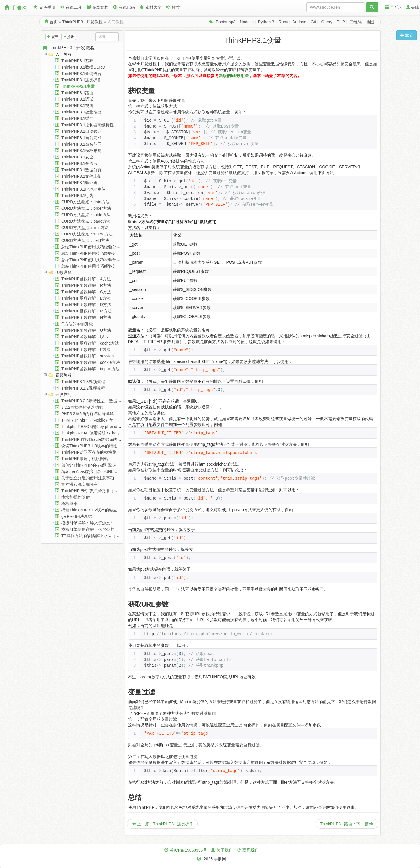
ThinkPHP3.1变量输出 (81, 112)
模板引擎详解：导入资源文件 (87, 523)
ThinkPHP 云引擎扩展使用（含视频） (95, 490)
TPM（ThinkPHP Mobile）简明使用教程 (97, 420)
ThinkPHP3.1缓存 (77, 118)
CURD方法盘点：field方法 (85, 240)
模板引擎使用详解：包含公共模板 (92, 529)
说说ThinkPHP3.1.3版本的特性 (89, 445)
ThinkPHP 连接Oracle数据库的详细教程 (97, 439)
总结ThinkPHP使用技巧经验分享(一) (94, 246)
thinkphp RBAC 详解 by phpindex (91, 426)
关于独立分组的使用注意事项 (87, 478)
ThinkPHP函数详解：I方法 (85, 336)
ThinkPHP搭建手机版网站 (84, 458)
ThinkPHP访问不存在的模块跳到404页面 (98, 452)
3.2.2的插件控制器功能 (82, 407)
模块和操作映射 (75, 497)
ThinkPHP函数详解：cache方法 (90, 343)
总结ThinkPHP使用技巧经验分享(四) (94, 266)
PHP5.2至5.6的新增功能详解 (87, 413)
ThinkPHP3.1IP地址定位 (83, 189)
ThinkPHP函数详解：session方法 (91, 356)
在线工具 (71, 7)
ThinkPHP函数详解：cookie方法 (90, 362)
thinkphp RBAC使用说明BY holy (90, 433)
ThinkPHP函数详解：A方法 (86, 279)
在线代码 (124, 7)
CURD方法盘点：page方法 (86, 221)
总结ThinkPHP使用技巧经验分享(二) (94, 253)
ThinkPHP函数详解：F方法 (86, 349)
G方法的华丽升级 (77, 324)
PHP (341, 22)
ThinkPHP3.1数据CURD (83, 67)
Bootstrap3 (226, 22)
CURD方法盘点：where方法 (87, 234)
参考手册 (44, 7)
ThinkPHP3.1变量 (78, 86)
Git (313, 22)
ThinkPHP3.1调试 (77, 99)
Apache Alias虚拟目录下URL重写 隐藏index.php (105, 471)
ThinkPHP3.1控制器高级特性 (87, 125)
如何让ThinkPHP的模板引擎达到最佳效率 (99, 465)
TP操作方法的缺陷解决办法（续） (92, 535)
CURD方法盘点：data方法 (85, 202)
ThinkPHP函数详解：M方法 (86, 311)
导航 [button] (393, 7)
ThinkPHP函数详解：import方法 (90, 368)
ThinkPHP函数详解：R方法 (86, 285)
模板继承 (69, 503)
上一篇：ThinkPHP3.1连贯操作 (162, 824)
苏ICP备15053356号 (188, 850)
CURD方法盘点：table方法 (86, 214)
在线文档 (97, 7)
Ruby (283, 22)
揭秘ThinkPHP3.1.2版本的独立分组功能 (97, 510)
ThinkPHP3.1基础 (77, 60)
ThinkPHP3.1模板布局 (81, 150)
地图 (370, 22)
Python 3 (266, 22)
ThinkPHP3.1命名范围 (81, 144)
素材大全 (151, 7)
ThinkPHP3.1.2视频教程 (83, 388)
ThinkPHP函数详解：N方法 (86, 317)
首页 (54, 22)
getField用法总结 (76, 516)
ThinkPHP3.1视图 (77, 105)
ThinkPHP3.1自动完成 (81, 137)
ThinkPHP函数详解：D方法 (86, 304)
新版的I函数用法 (234, 75)
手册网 (15, 8)
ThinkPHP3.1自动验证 (81, 131)
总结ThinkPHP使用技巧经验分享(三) (94, 259)
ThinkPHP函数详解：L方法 (86, 298)
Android (299, 22)
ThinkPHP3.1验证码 (79, 182)
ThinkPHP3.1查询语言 (81, 73)
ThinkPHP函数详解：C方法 (86, 291)
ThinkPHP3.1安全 (77, 157)
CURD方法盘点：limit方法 (85, 227)
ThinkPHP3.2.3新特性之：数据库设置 (95, 401)
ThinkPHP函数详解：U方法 (86, 330)
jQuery (326, 22)
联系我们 (250, 850)
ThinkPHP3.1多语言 (79, 163)
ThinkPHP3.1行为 (77, 195)
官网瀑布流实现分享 (79, 484)
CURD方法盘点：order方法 (86, 208)
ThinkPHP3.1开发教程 (82, 22)
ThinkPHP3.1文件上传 (81, 176)
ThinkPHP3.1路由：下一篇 (346, 824)
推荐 (173, 7)
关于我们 (224, 850)
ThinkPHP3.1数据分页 (81, 169)
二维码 (355, 22)
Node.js (246, 22)
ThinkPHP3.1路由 (77, 92)
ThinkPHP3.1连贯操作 (81, 80)
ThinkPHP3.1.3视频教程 (83, 381)
